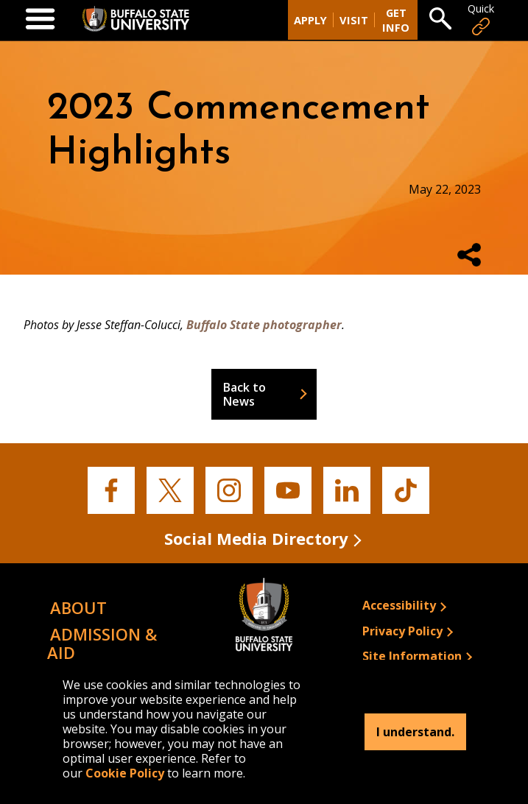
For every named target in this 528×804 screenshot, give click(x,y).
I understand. (415, 732)
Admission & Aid (102, 643)
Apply (310, 20)
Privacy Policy (402, 631)
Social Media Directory (256, 538)
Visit (353, 20)
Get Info (395, 20)
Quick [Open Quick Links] (481, 19)
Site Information (412, 656)
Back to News (244, 394)
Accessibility (399, 605)
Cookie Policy (124, 773)
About (78, 607)
